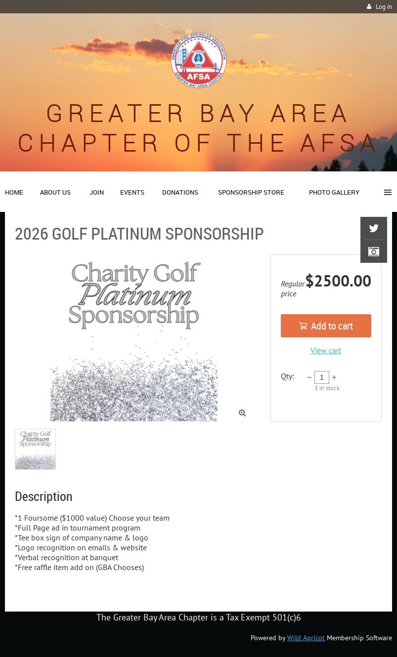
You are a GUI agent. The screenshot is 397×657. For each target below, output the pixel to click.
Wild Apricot (306, 637)
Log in (384, 6)
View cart (325, 350)
